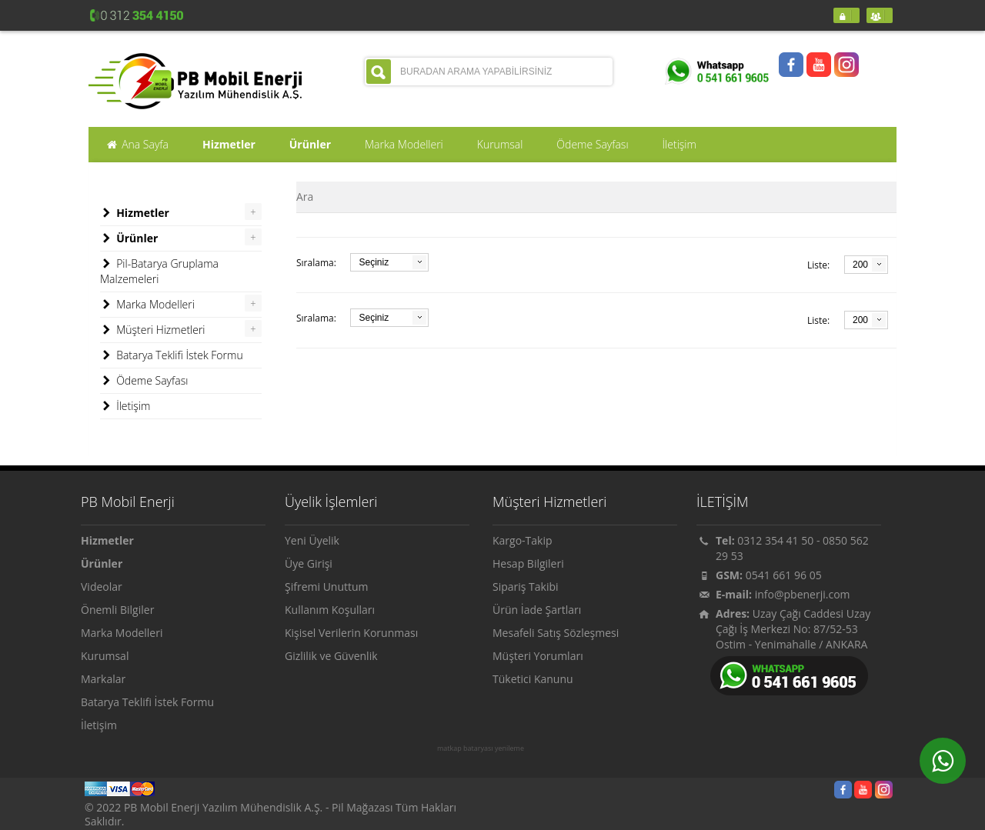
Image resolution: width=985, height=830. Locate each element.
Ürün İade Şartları (536, 609)
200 (860, 264)
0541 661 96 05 (784, 575)
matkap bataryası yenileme (480, 748)
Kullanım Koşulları (330, 609)
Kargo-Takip (522, 540)
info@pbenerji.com (802, 594)
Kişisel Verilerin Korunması (351, 632)
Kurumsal (105, 655)
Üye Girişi (308, 563)
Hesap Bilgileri (528, 563)
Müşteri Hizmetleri (152, 330)
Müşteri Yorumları (537, 655)
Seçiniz (374, 262)
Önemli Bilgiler (117, 609)
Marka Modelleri (147, 304)
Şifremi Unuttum (327, 586)
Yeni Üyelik (312, 540)
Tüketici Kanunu (532, 679)
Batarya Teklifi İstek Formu (171, 355)
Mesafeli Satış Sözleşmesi (555, 632)
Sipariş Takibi (525, 586)
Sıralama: (316, 262)
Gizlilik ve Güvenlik (331, 655)
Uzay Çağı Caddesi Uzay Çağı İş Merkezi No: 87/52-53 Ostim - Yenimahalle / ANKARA (793, 629)
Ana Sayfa (137, 144)
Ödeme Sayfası (144, 380)
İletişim (125, 406)
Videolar (101, 586)
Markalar (103, 679)
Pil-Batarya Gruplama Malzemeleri (159, 271)
